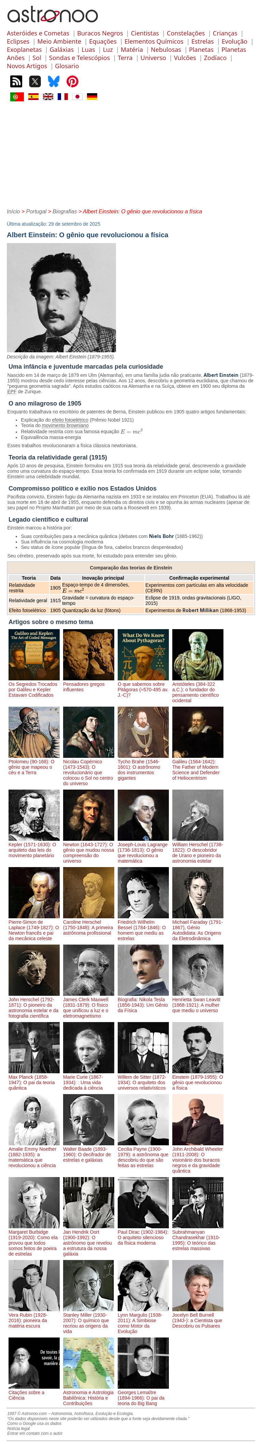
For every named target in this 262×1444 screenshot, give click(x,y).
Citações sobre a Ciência (34, 1392)
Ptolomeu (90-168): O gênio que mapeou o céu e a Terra (34, 764)
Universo (153, 58)
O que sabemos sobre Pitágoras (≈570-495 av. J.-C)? (143, 687)
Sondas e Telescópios (79, 58)
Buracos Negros (100, 33)
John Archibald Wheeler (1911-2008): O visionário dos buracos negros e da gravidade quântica (197, 1157)
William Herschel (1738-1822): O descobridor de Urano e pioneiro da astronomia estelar (197, 850)
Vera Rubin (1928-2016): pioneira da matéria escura (34, 1318)
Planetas (201, 49)
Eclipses (18, 41)
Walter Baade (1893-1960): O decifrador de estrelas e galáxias (88, 1152)
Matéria (132, 49)
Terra (125, 58)
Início (13, 211)
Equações (103, 41)
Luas (88, 49)
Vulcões (185, 58)
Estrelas (202, 41)
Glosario (67, 66)
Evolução (234, 41)
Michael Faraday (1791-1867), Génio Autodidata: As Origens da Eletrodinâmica (197, 927)
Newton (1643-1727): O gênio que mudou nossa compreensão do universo (88, 850)
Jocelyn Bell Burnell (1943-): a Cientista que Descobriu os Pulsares (197, 1318)
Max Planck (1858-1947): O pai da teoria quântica (34, 1080)
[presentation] (131, 432)
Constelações (186, 33)
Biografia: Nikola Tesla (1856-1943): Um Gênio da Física (143, 1002)
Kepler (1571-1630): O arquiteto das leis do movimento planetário (34, 847)
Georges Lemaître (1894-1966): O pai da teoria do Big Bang (143, 1395)
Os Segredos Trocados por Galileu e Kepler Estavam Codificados (34, 687)
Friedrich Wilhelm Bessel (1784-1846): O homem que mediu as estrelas (143, 927)
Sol (36, 58)
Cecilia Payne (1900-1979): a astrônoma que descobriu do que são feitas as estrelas (143, 1154)
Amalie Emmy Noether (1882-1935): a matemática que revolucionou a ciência (34, 1154)
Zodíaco (215, 58)
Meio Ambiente (59, 41)
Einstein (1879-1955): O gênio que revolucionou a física (197, 1080)
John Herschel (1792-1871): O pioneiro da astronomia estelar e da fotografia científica (34, 1005)
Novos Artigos (27, 66)
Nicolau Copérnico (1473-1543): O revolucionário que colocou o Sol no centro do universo (88, 769)
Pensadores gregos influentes (88, 684)
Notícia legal (18, 1428)
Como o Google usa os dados (34, 1423)
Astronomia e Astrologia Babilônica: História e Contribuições (88, 1395)
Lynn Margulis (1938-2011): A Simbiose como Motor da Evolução (143, 1320)
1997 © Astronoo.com (27, 1413)
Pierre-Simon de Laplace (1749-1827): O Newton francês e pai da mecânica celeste (34, 927)
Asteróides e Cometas (38, 33)
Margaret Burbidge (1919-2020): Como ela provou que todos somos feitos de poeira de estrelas (34, 1240)
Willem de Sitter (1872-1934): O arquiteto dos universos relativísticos (143, 1080)
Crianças (225, 33)
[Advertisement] (131, 154)
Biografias (65, 211)
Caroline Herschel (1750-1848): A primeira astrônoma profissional (88, 925)
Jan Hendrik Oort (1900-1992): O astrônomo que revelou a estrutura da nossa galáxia (88, 1240)
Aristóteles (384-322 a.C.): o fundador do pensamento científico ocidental (197, 689)
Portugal (36, 211)
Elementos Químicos (154, 41)
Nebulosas (166, 49)
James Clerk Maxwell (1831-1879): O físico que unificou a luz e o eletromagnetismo (88, 1005)
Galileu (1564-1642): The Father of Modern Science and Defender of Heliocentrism (197, 767)
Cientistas (145, 33)
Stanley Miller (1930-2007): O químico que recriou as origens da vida (88, 1320)
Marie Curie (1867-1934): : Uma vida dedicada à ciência (88, 1080)
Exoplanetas (24, 49)
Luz (108, 49)
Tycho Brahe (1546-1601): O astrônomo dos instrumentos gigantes (143, 767)
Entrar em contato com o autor (34, 1433)
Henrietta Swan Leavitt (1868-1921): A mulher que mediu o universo (197, 1002)
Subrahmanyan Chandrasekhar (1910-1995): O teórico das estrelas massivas (197, 1237)
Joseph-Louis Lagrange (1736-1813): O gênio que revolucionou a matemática (143, 850)
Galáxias (61, 49)
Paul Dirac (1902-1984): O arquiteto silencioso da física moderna (143, 1235)
